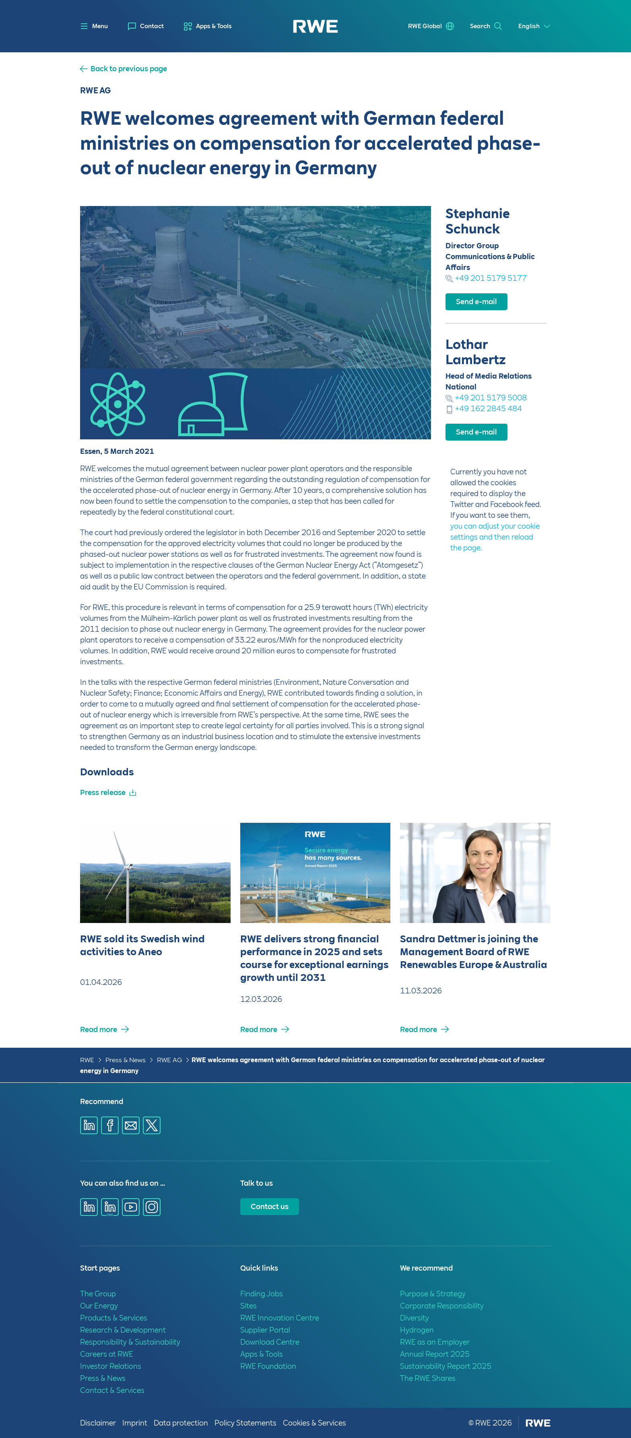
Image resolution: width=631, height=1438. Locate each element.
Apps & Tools (214, 26)
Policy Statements (245, 1423)
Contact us (270, 1206)
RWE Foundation (268, 1366)
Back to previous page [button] (129, 68)
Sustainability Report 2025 (445, 1366)
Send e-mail (476, 301)
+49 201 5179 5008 (486, 397)
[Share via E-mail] (131, 1125)
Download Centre (269, 1342)
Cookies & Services (314, 1423)
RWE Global (425, 26)
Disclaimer (98, 1423)
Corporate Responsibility (442, 1306)
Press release (103, 792)
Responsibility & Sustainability (130, 1342)
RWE (87, 1060)
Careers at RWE (106, 1354)
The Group (98, 1294)
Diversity (414, 1318)
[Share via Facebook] (110, 1125)
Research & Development (123, 1330)
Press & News (125, 1060)
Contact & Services (112, 1390)
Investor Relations (110, 1366)
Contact (152, 26)
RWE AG (169, 1060)
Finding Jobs (261, 1294)
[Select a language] (534, 26)
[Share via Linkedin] (89, 1125)
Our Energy (99, 1306)
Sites (248, 1306)
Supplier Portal (265, 1330)
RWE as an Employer (435, 1342)
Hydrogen (417, 1330)
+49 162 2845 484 (483, 408)
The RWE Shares (428, 1378)
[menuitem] (146, 26)
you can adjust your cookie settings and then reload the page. (495, 537)
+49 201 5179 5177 (486, 278)
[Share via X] (152, 1125)
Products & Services (113, 1318)
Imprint (134, 1423)
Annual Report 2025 (435, 1354)
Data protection (181, 1423)
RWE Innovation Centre (279, 1318)
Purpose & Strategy (433, 1294)
